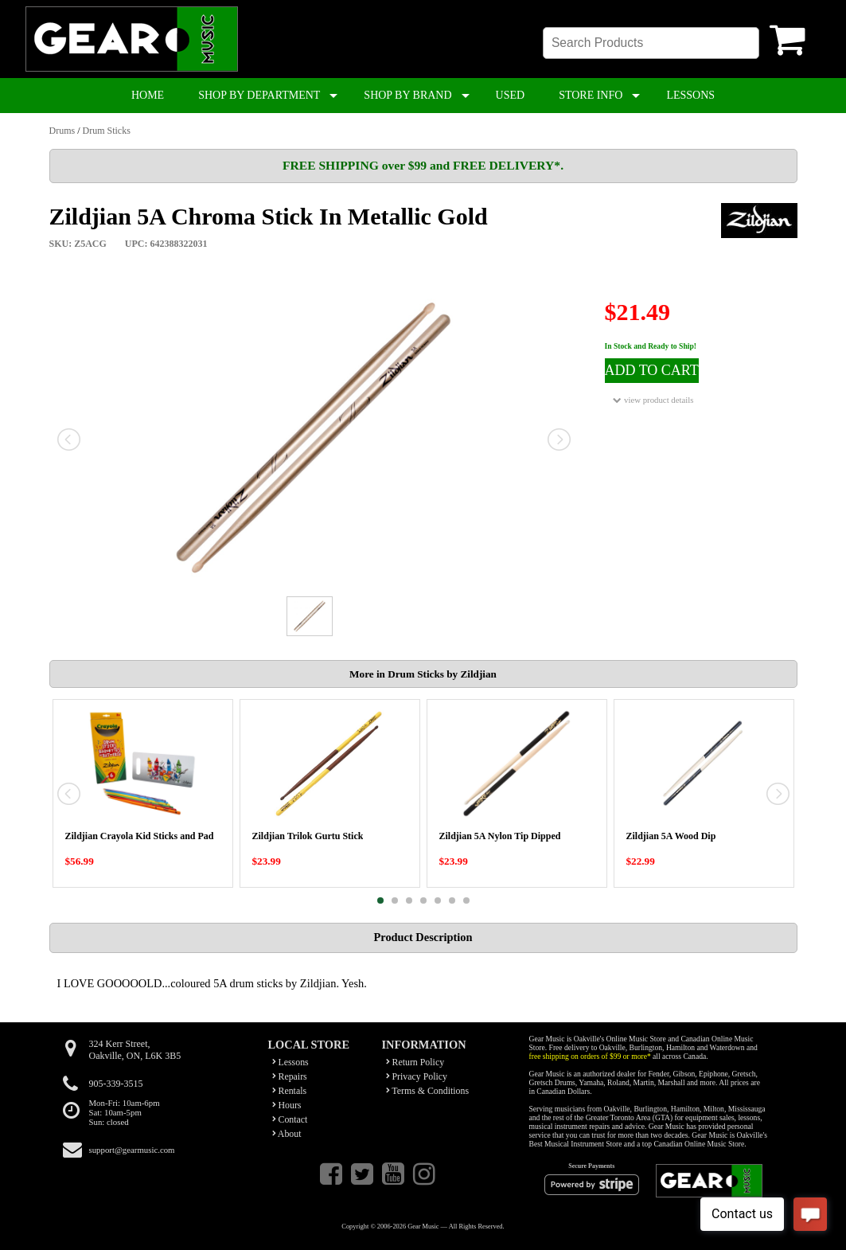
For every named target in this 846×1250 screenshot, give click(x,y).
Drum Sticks (107, 130)
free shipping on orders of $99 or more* (590, 1056)
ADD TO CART (652, 370)
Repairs (289, 1076)
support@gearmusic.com (132, 1149)
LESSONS (690, 95)
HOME (147, 95)
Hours (287, 1105)
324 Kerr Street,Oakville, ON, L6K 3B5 (135, 1049)
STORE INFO (590, 95)
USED (510, 95)
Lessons (290, 1062)
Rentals (289, 1090)
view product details (653, 400)
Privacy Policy (417, 1076)
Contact (290, 1119)
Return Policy (415, 1062)
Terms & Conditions (428, 1090)
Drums (62, 130)
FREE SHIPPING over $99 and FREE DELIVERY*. (423, 165)
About (287, 1133)
